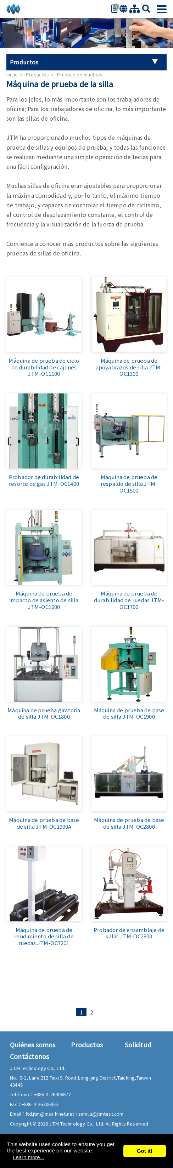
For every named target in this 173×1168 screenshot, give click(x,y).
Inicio (12, 74)
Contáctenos (29, 1056)
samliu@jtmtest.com (101, 1113)
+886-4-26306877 (52, 1094)
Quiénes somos (33, 1044)
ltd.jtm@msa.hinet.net (50, 1113)
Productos (37, 74)
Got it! (144, 1151)
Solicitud (138, 1044)
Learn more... (28, 1157)
